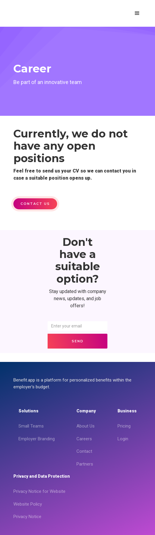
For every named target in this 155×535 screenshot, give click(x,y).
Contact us (35, 204)
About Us (85, 426)
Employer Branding (36, 438)
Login (123, 438)
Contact (84, 451)
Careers (84, 438)
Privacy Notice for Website (39, 491)
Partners (84, 464)
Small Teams (31, 426)
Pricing (124, 426)
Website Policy (27, 504)
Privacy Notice (27, 516)
